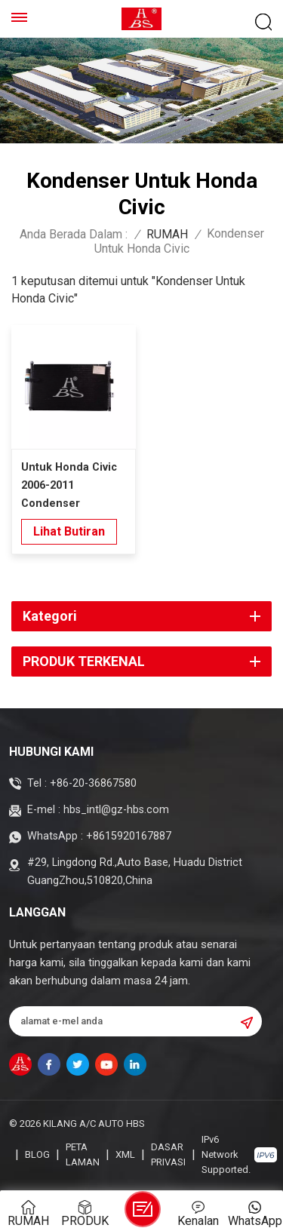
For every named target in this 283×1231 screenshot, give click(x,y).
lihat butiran (69, 531)
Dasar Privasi (168, 1154)
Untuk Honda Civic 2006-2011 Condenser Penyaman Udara (69, 487)
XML (125, 1154)
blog (37, 1154)
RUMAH (167, 235)
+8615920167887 (128, 836)
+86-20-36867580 (93, 783)
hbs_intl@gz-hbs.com (116, 809)
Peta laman (83, 1154)
